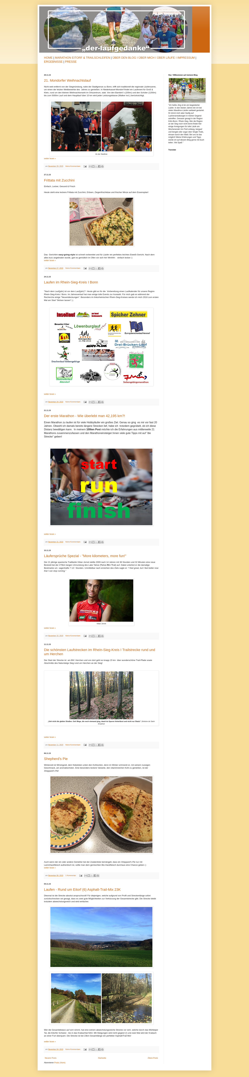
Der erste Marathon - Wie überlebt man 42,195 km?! (84, 416)
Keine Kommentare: (73, 166)
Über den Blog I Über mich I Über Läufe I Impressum (153, 57)
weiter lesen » (50, 158)
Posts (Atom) (59, 1063)
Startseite (102, 1058)
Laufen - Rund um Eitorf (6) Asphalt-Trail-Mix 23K (82, 890)
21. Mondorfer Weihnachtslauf (67, 80)
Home (48, 57)
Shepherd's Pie (56, 759)
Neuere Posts (50, 1058)
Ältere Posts (153, 1058)
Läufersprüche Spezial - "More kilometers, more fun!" (85, 556)
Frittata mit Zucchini (59, 180)
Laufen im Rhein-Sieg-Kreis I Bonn (71, 282)
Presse (71, 61)
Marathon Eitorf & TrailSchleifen (83, 57)
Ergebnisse (53, 61)
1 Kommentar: (71, 875)
